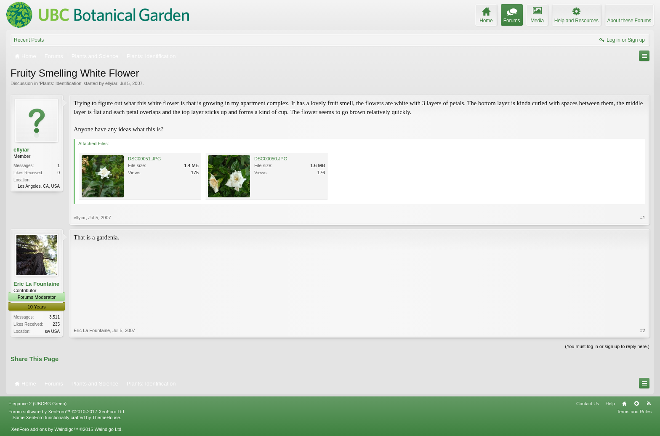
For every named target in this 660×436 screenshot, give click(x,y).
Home (624, 404)
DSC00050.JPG (270, 158)
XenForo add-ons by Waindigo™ (44, 429)
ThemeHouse (106, 417)
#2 (642, 330)
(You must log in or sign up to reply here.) (607, 346)
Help (610, 403)
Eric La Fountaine (36, 284)
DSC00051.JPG (144, 158)
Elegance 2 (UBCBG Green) (37, 403)
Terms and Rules (634, 411)
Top (636, 404)
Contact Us (587, 403)
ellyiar (111, 83)
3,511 (54, 317)
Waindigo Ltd (107, 429)
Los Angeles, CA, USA (39, 186)
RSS (649, 404)
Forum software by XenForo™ (66, 411)
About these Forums (629, 21)
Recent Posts (29, 40)
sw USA (52, 331)
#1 (642, 217)
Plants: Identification (60, 83)
